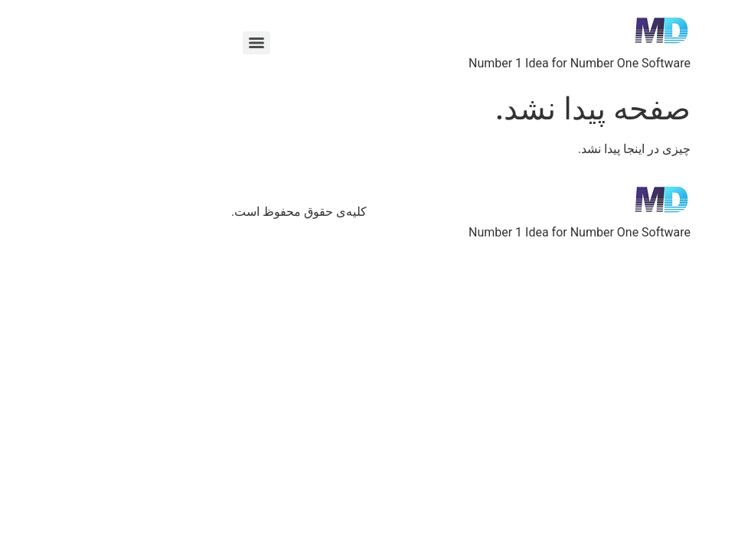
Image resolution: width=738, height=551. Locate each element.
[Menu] (164, 42)
